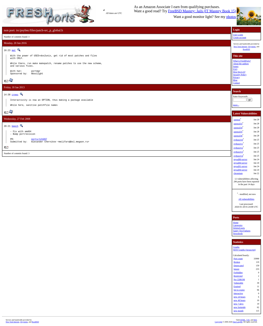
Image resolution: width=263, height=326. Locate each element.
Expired (237, 286)
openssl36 (238, 136)
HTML (242, 320)
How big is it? (239, 72)
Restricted (238, 276)
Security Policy (240, 74)
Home (235, 222)
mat (14, 50)
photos (231, 17)
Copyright (218, 322)
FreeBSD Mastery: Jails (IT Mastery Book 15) (202, 11)
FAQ (235, 69)
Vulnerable (238, 283)
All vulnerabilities (246, 199)
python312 (238, 148)
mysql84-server (240, 163)
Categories (237, 225)
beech (15, 132)
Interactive (238, 293)
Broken (237, 262)
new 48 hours (239, 300)
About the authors (241, 63)
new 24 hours (239, 297)
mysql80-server (240, 159)
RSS (255, 320)
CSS (248, 320)
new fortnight (239, 307)
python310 (238, 140)
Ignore (236, 269)
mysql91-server (240, 166)
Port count (238, 258)
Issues (235, 66)
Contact (236, 83)
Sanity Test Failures (241, 231)
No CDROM (239, 279)
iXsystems (252, 47)
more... (236, 105)
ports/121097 (39, 147)
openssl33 (238, 123)
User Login (238, 34)
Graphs (236, 247)
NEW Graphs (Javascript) (244, 250)
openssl (237, 119)
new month (238, 311)
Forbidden (238, 272)
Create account (239, 37)
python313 (238, 152)
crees (15, 98)
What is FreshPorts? (242, 61)
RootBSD (246, 49)
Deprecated (239, 265)
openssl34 (238, 127)
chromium (238, 173)
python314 (238, 156)
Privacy (236, 77)
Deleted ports (239, 228)
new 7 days (238, 304)
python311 (238, 144)
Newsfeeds (238, 233)
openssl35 (238, 132)
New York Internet (240, 47)
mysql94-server (240, 170)
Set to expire (239, 290)
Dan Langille (237, 322)
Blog (235, 80)
